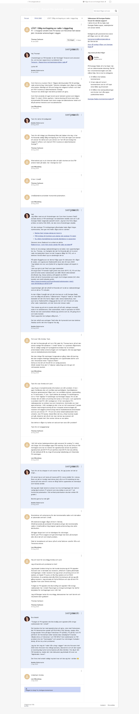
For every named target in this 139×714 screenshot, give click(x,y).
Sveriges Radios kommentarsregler (100, 99)
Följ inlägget (71, 40)
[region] (52, 34)
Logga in (103, 705)
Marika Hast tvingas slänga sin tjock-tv (48, 233)
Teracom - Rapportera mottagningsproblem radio (48, 62)
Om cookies (111, 705)
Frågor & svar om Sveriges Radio (94, 1)
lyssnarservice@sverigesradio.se (99, 39)
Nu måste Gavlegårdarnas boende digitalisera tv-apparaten (55, 239)
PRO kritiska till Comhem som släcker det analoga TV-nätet (55, 236)
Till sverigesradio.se (34, 1)
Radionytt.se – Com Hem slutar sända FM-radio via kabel (51, 245)
